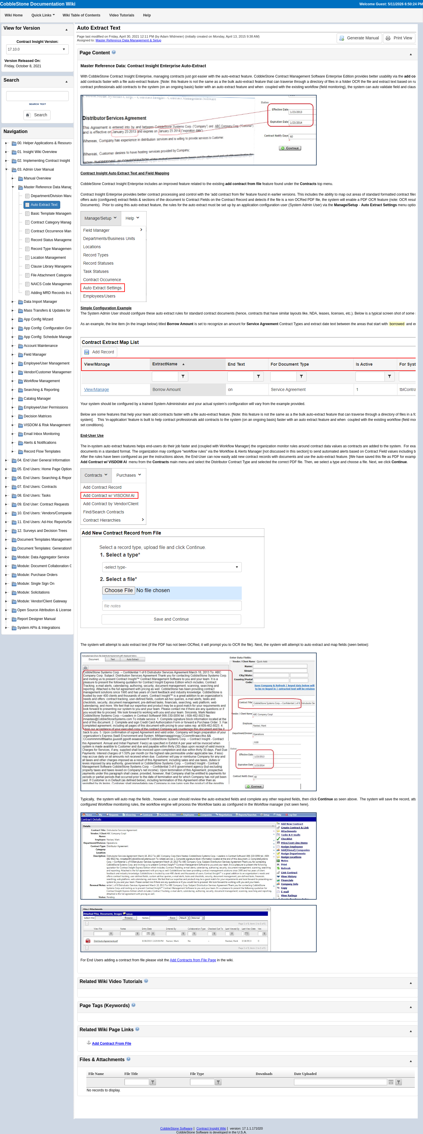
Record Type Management (51, 249)
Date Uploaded (305, 1074)
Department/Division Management (57, 196)
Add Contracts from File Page (193, 960)
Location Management (48, 258)
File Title (131, 1074)
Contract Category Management (56, 222)
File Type (197, 1074)
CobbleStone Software (176, 1128)
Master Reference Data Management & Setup (128, 40)
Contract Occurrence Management (58, 231)
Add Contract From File (111, 1043)
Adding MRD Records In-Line (54, 293)
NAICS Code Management (52, 284)
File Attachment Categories (52, 275)
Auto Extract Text (44, 205)
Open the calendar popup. (391, 1082)
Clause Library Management (53, 266)
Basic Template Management (53, 213)
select (63, 49)
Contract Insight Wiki (211, 1128)
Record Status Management (53, 240)
